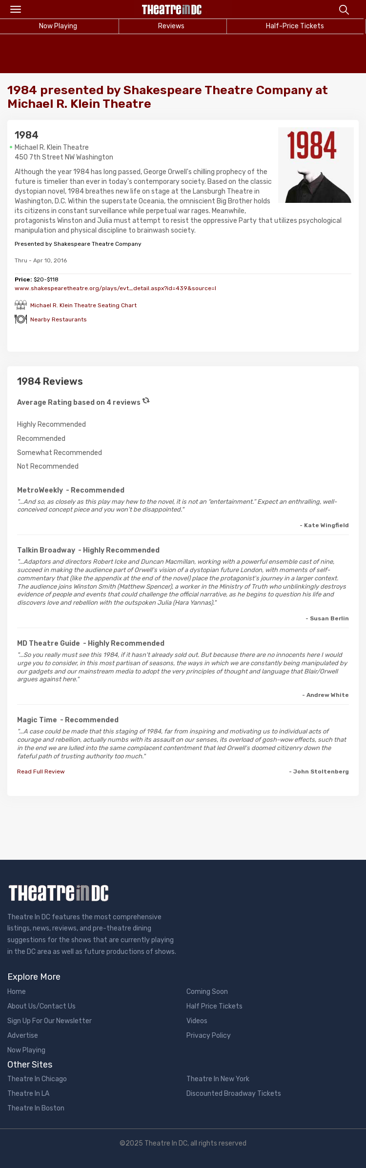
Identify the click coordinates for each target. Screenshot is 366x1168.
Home (16, 992)
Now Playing (26, 1050)
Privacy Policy (208, 1035)
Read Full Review (41, 771)
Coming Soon (207, 992)
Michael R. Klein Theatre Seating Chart (83, 305)
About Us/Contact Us (41, 1006)
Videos (196, 1021)
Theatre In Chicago (37, 1079)
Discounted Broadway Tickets (233, 1093)
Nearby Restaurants (58, 319)
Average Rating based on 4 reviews (79, 402)
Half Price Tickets (214, 1006)
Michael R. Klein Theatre (52, 147)
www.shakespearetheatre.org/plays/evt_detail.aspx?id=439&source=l (115, 288)
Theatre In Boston (35, 1108)
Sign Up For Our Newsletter (49, 1021)
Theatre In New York (217, 1079)
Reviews (171, 26)
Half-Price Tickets (295, 26)
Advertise (22, 1035)
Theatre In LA (28, 1093)
